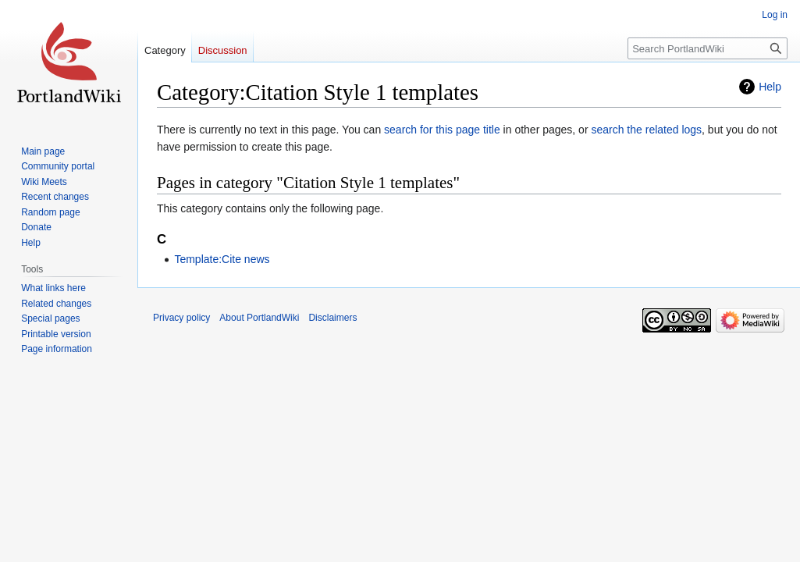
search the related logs (646, 129)
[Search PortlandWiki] (708, 48)
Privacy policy (181, 317)
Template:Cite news (221, 259)
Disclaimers (332, 317)
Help (770, 86)
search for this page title (442, 129)
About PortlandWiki (259, 317)
